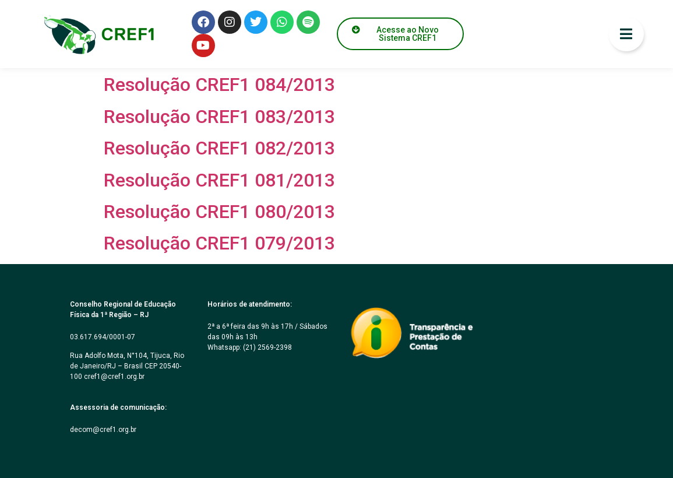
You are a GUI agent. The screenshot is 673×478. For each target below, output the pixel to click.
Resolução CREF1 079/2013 (219, 243)
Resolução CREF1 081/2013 (219, 180)
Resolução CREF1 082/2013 (219, 148)
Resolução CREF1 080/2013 (219, 212)
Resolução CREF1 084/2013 (219, 84)
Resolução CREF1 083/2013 (219, 117)
